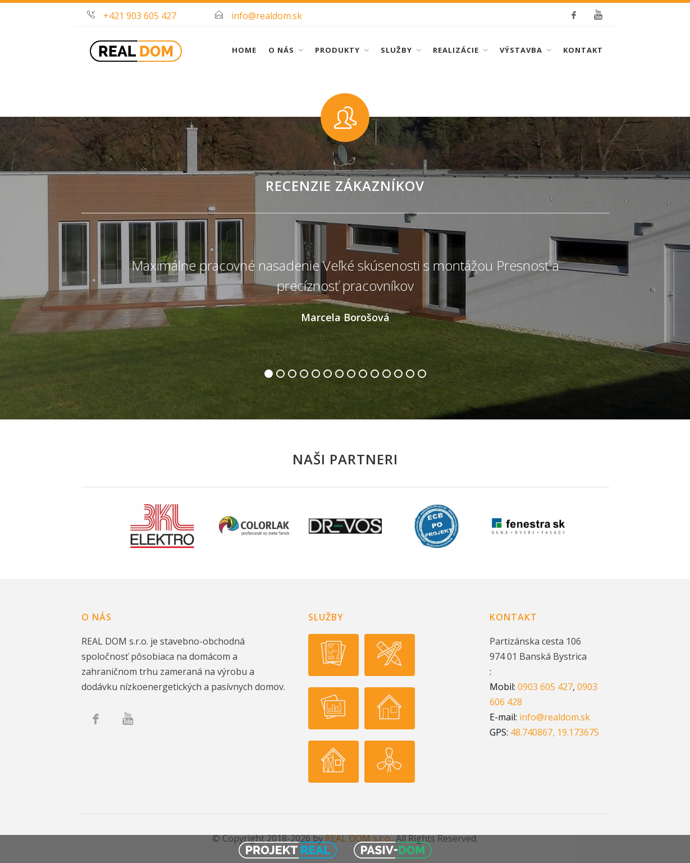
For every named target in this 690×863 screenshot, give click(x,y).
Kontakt (583, 50)
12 (398, 373)
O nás (281, 50)
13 (410, 373)
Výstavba (521, 50)
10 (375, 373)
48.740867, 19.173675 (554, 732)
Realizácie (456, 50)
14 (422, 373)
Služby (396, 50)
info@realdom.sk (266, 16)
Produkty (337, 50)
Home (244, 50)
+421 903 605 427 (139, 16)
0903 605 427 (545, 687)
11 (386, 373)
